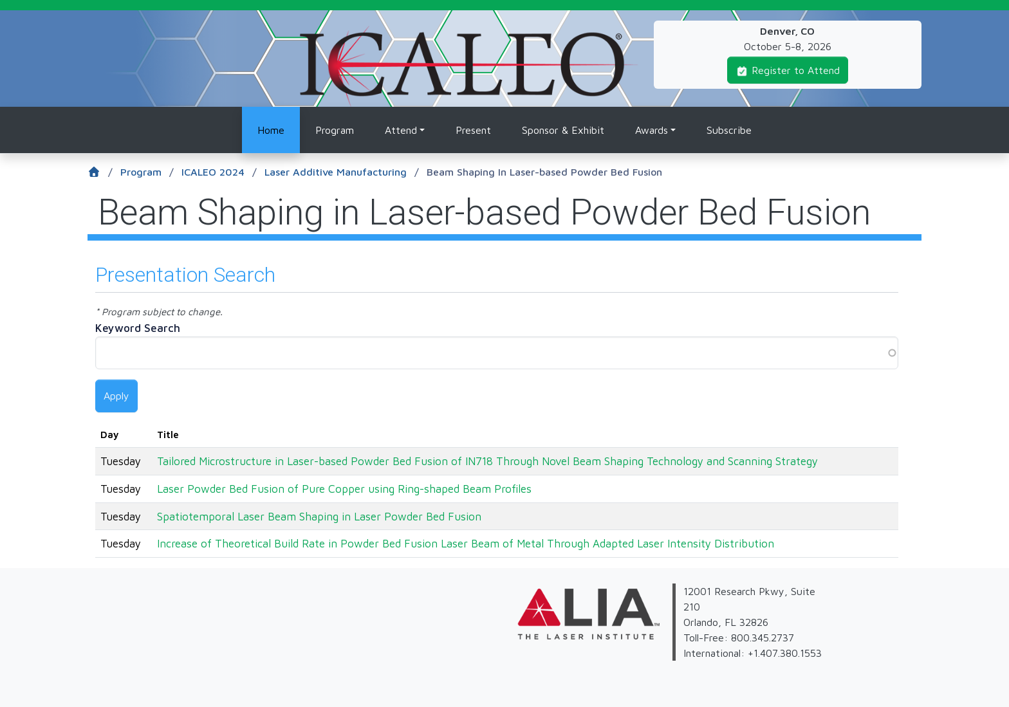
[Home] (104, 172)
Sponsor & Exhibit (563, 130)
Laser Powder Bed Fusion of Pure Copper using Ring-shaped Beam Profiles (344, 488)
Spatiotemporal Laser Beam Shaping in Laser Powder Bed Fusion (319, 516)
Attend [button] (401, 130)
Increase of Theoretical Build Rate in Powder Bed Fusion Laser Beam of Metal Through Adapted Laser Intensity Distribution (465, 543)
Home (270, 130)
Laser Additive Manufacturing (341, 172)
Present (473, 130)
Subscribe (729, 130)
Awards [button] (651, 130)
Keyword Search (137, 328)
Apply (116, 395)
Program (334, 130)
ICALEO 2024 (219, 172)
